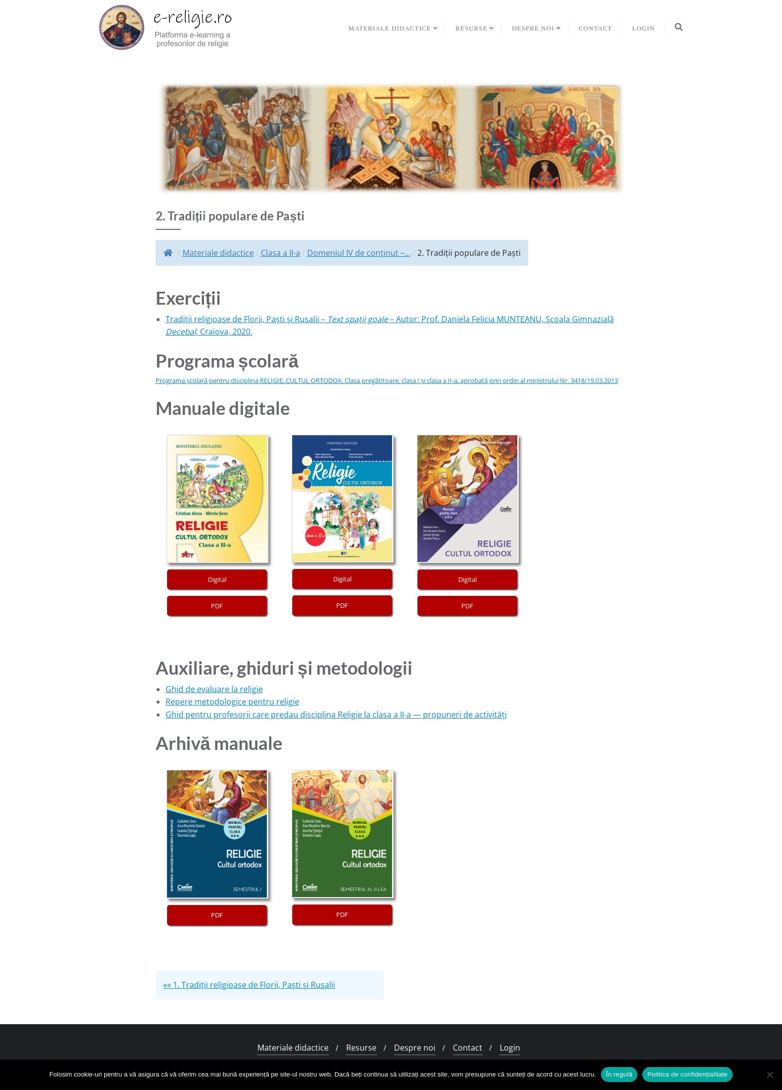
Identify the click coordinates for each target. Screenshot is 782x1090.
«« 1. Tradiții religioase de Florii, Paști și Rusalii (249, 984)
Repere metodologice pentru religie (232, 701)
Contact (467, 1047)
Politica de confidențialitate (687, 1074)
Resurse (361, 1047)
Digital (217, 579)
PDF (217, 605)
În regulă (619, 1074)
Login (510, 1047)
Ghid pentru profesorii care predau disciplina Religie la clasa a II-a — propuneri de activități (336, 714)
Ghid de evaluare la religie (214, 689)
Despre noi (414, 1047)
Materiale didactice (293, 1047)
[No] (770, 1075)
